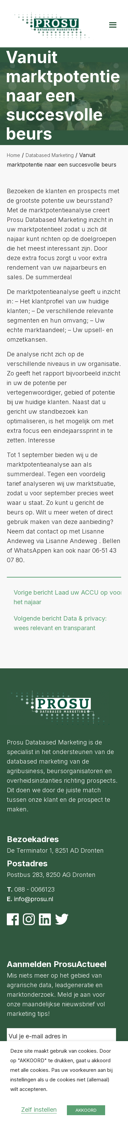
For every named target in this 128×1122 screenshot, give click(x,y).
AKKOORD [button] (86, 1110)
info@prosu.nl (33, 899)
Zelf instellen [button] (39, 1109)
